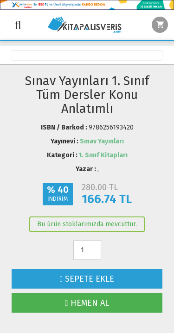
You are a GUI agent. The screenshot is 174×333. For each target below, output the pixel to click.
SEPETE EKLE (87, 279)
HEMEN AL (87, 303)
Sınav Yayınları (102, 141)
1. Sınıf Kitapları (103, 155)
